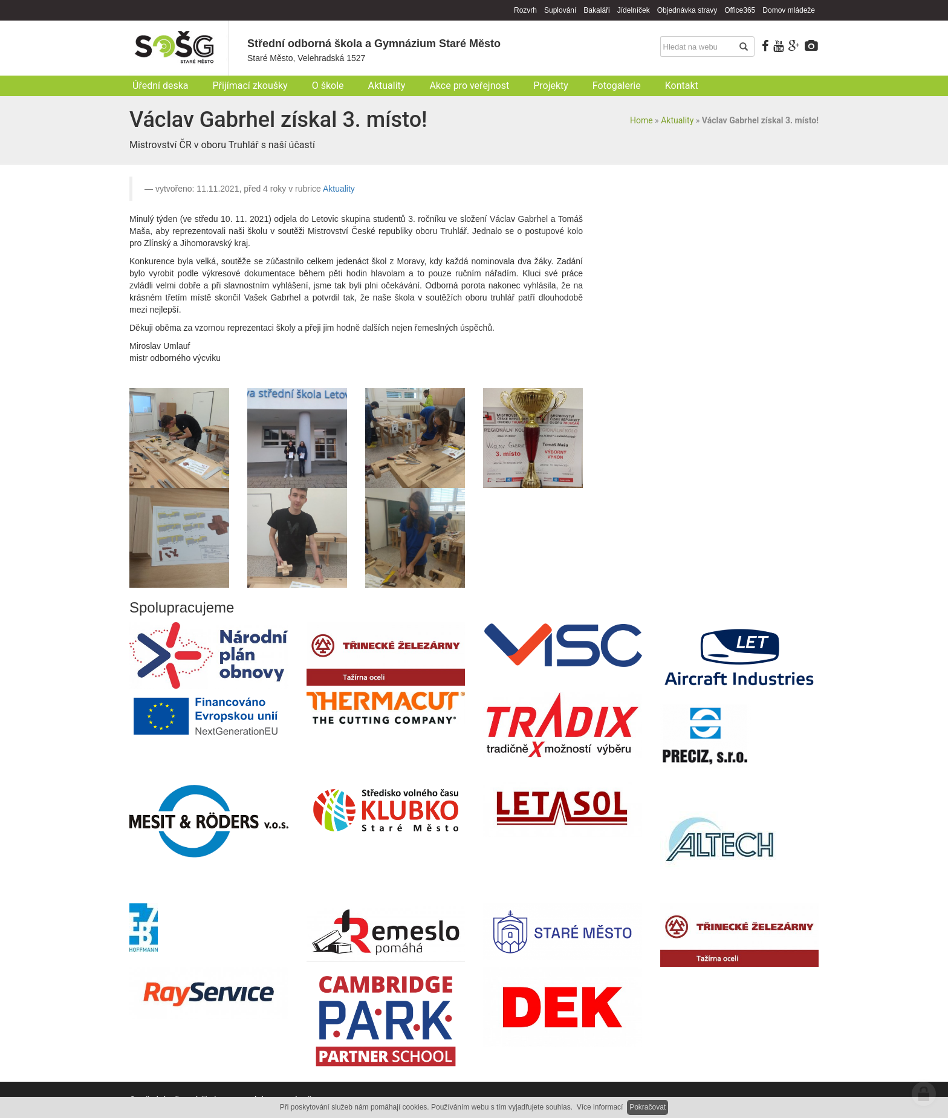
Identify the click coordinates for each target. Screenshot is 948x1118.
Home (641, 120)
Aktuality (677, 120)
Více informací (600, 1107)
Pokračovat (647, 1107)
